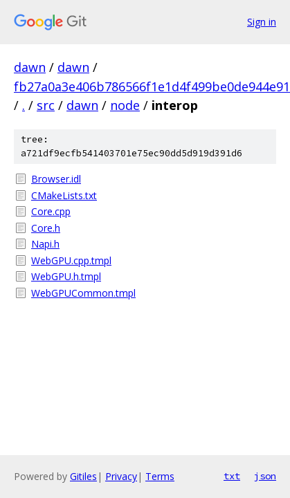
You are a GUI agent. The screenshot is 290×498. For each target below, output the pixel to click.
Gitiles (83, 476)
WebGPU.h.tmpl (66, 276)
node (125, 105)
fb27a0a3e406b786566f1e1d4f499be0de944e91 (152, 86)
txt (232, 476)
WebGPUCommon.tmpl (83, 292)
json (265, 476)
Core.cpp (51, 211)
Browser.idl (56, 178)
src (46, 105)
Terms (159, 476)
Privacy (121, 476)
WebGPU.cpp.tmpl (71, 260)
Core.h (45, 227)
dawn (30, 67)
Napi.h (45, 243)
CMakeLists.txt (64, 195)
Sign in (261, 21)
